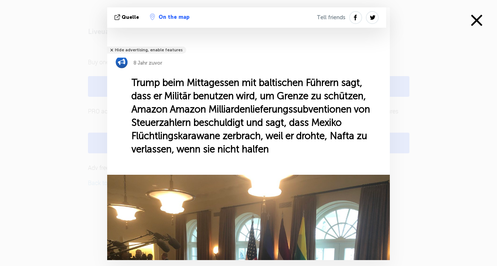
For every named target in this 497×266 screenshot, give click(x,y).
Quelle (127, 17)
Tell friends (331, 17)
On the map (170, 17)
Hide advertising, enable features (149, 50)
